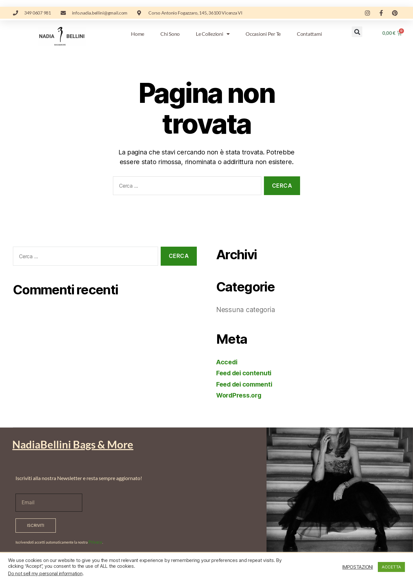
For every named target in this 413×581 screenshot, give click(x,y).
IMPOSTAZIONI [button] (357, 567)
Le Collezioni (212, 34)
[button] (357, 31)
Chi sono (170, 34)
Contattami (309, 34)
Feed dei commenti (247, 384)
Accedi (227, 362)
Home (137, 34)
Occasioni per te (263, 34)
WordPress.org (240, 395)
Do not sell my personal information (45, 573)
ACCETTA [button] (391, 566)
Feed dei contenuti (246, 373)
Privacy (94, 541)
